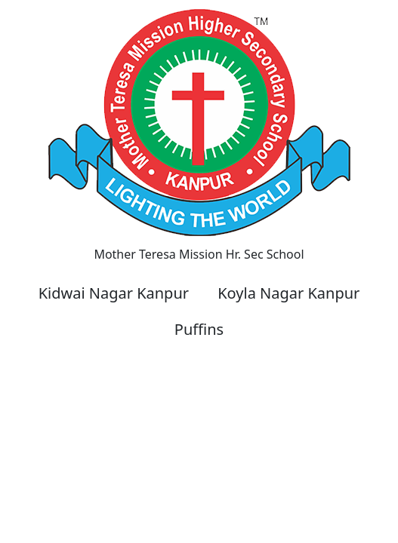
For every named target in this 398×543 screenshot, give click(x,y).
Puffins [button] (199, 329)
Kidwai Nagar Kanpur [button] (114, 293)
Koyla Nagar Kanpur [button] (288, 293)
